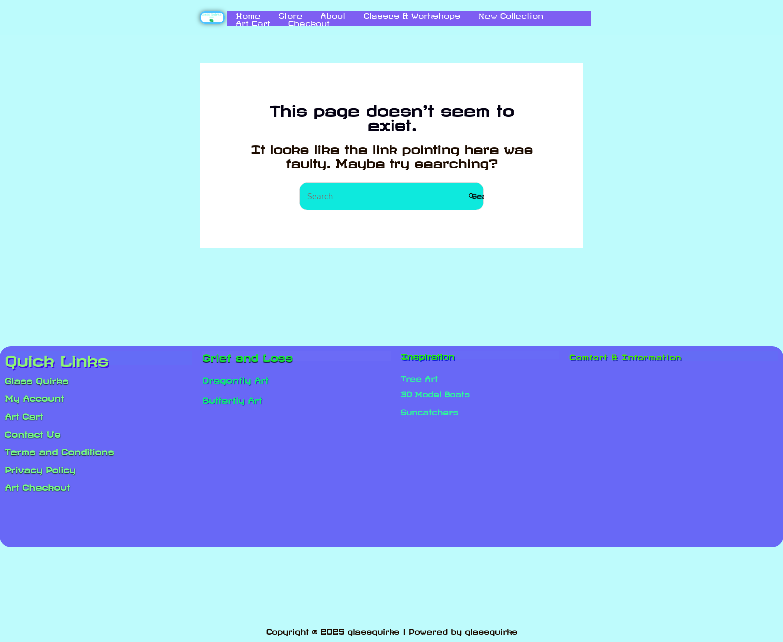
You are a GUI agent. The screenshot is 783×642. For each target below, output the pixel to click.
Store (272, 14)
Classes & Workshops (373, 14)
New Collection (461, 14)
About (304, 14)
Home (240, 14)
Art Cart (518, 14)
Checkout (248, 22)
